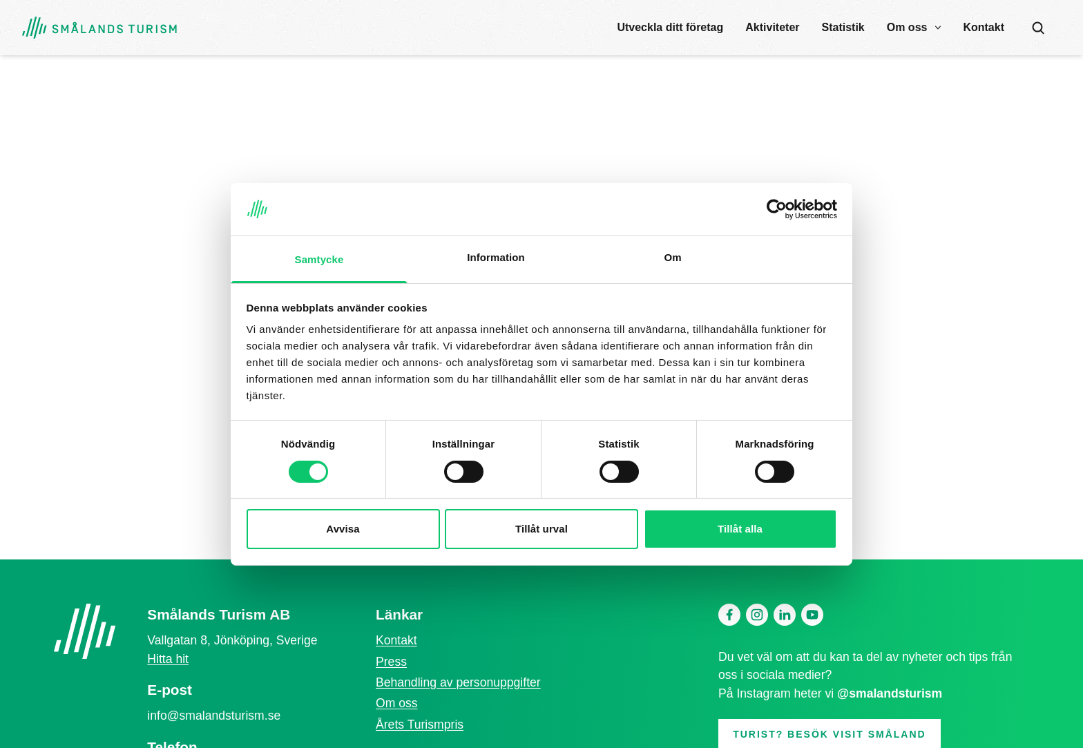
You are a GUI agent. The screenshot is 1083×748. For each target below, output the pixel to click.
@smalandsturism (889, 693)
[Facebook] (729, 615)
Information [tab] (496, 257)
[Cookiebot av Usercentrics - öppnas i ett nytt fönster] (776, 209)
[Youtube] (812, 615)
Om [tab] (672, 257)
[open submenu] (938, 27)
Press (391, 662)
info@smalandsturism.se (213, 715)
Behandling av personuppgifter (458, 682)
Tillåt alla (740, 529)
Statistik (843, 27)
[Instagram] (757, 615)
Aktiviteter (772, 27)
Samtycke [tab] (319, 259)
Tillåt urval (541, 529)
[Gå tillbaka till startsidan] (99, 28)
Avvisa (342, 529)
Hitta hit (168, 659)
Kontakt (983, 27)
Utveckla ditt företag (670, 27)
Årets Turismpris (419, 724)
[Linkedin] (785, 615)
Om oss (907, 27)
